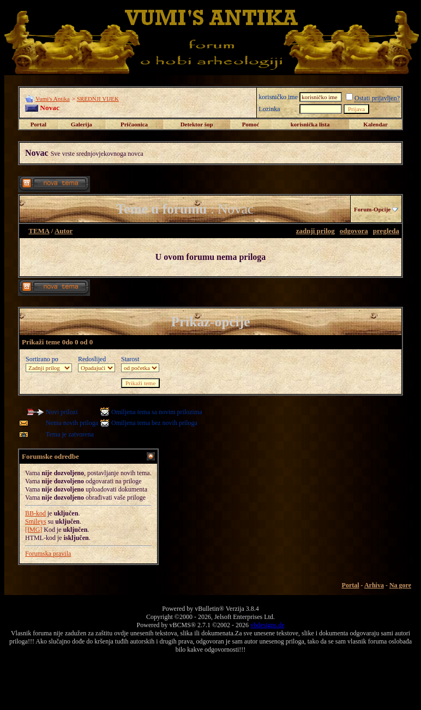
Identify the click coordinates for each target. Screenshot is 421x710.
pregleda (386, 231)
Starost (130, 359)
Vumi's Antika (52, 98)
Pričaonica (134, 124)
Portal (38, 124)
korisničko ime (278, 97)
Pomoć (251, 124)
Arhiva (374, 585)
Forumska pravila (48, 553)
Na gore (400, 585)
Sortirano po (42, 359)
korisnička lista (310, 124)
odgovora (354, 231)
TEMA (38, 231)
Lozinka (269, 109)
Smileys (35, 521)
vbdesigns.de (267, 625)
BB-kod (35, 513)
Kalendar (375, 124)
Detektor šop (197, 124)
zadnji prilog (315, 231)
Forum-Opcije (372, 209)
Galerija (81, 124)
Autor (64, 231)
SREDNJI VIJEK (98, 98)
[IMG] (33, 529)
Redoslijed (92, 359)
